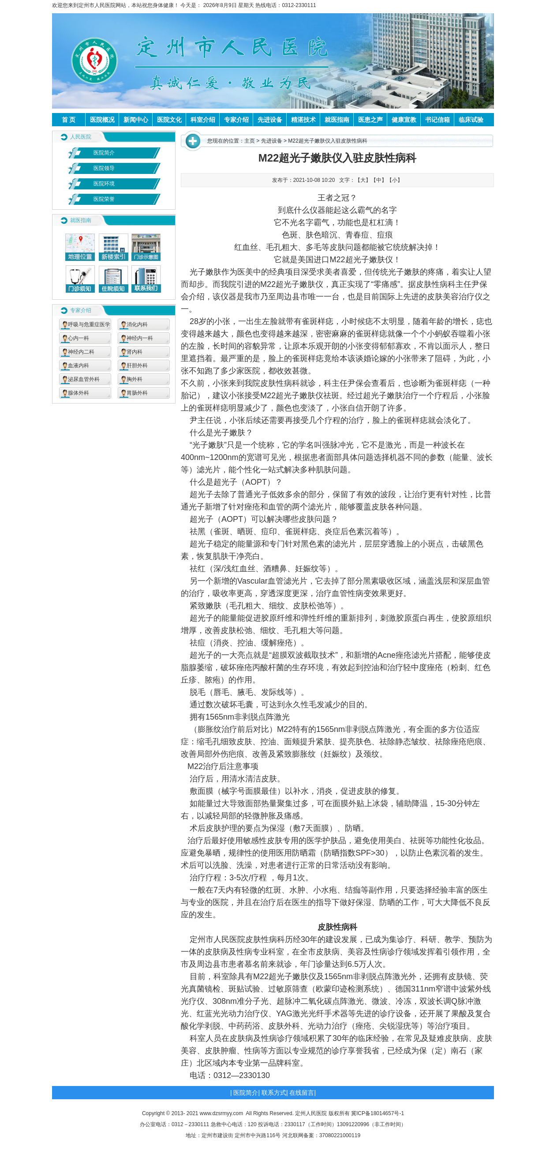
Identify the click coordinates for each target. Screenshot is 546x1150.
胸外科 (134, 379)
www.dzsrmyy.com (221, 1113)
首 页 (69, 119)
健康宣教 (404, 119)
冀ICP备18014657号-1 (377, 1113)
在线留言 (301, 1092)
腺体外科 (78, 393)
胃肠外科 (137, 393)
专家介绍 (236, 119)
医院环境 (104, 184)
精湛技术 (303, 119)
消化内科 (137, 324)
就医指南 (337, 119)
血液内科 (78, 365)
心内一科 (78, 338)
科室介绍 (203, 119)
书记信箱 (437, 119)
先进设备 (270, 119)
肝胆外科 (137, 365)
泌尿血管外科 (84, 379)
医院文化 (169, 119)
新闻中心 (135, 119)
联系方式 (274, 1092)
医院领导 (104, 168)
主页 (249, 141)
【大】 (363, 180)
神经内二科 (81, 352)
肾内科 (134, 352)
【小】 (395, 180)
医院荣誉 (104, 199)
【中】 (379, 180)
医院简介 (104, 153)
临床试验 (471, 119)
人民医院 (80, 137)
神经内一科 (140, 338)
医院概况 (102, 119)
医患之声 (370, 119)
